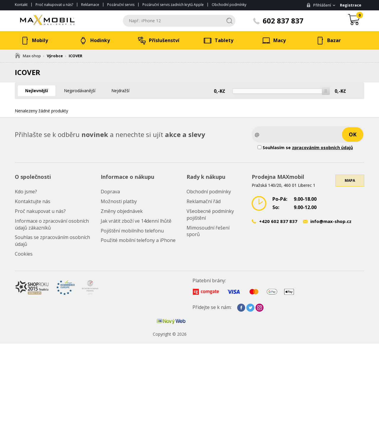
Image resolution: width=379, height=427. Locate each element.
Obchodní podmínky (229, 4)
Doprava (110, 191)
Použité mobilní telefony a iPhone (138, 240)
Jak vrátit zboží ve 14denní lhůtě (136, 221)
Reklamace (90, 4)
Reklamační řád (204, 201)
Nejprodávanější (79, 90)
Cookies (24, 254)
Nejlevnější (36, 90)
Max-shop (28, 55)
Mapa (350, 180)
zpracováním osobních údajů (322, 147)
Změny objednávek (122, 211)
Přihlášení (318, 5)
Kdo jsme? (26, 191)
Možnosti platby (119, 201)
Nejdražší (120, 90)
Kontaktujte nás (32, 201)
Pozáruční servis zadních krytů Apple (173, 4)
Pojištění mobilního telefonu (132, 230)
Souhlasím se (305, 147)
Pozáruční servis (120, 4)
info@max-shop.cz (330, 221)
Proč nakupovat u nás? (54, 4)
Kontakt (21, 4)
